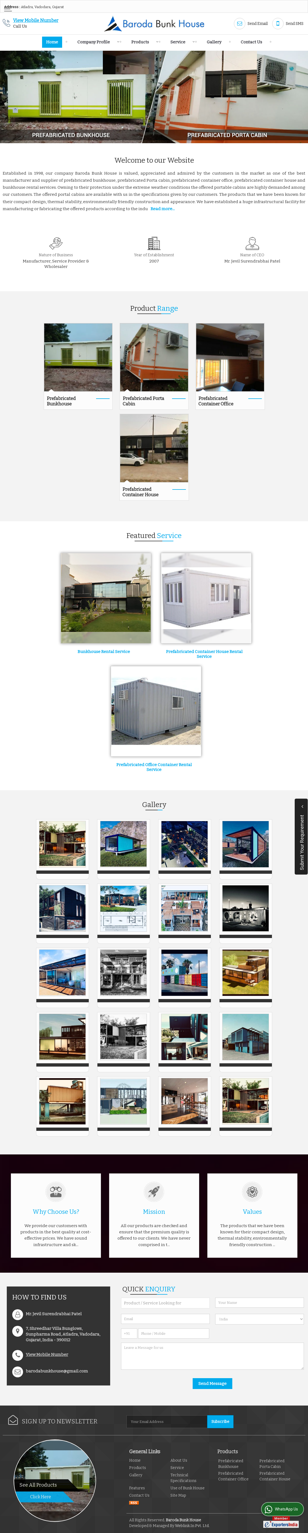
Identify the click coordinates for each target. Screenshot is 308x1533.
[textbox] (165, 1303)
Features (137, 1488)
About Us (178, 1460)
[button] (35, 20)
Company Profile (96, 42)
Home (52, 42)
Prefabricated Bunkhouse (61, 401)
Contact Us (251, 42)
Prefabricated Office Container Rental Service (154, 767)
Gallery (214, 42)
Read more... (163, 208)
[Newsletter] (167, 1421)
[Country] (259, 1319)
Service (181, 42)
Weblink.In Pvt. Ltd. (192, 1526)
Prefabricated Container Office (215, 401)
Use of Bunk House (187, 1488)
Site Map (178, 1495)
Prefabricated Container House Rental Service (204, 654)
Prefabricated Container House (140, 492)
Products (143, 42)
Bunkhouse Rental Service (104, 651)
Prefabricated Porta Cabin (143, 401)
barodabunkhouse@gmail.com (57, 1371)
